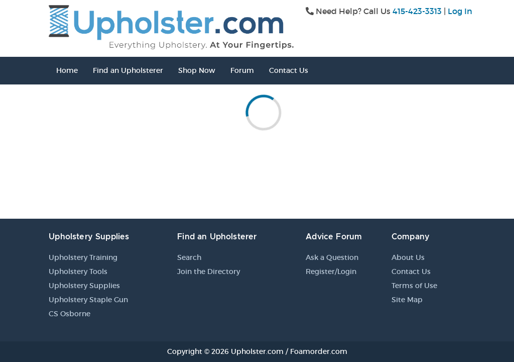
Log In (460, 11)
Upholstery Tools (78, 271)
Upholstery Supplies (84, 285)
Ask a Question (332, 257)
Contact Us (288, 70)
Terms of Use (414, 285)
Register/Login (331, 271)
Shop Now (196, 70)
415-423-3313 (417, 11)
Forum (242, 70)
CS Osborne (69, 313)
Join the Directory (208, 271)
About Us (408, 257)
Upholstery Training (83, 257)
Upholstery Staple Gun (88, 299)
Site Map (407, 299)
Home (67, 70)
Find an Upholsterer (128, 70)
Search (189, 257)
